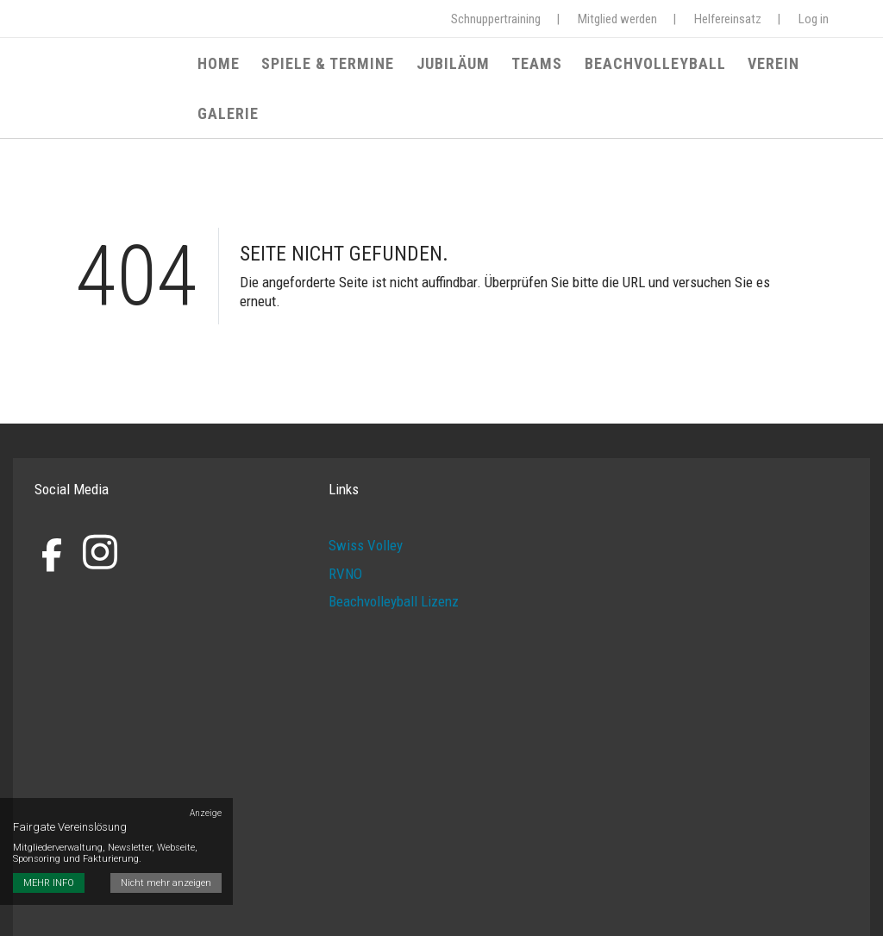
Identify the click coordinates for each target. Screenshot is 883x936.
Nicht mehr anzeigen (168, 824)
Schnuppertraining (496, 19)
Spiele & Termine (330, 67)
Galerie (830, 67)
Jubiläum (450, 67)
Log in (813, 19)
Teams (529, 67)
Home (225, 67)
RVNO (345, 557)
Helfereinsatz (727, 19)
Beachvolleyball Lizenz (394, 585)
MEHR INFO (48, 824)
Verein (757, 67)
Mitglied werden (617, 19)
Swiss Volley (366, 529)
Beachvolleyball (643, 67)
